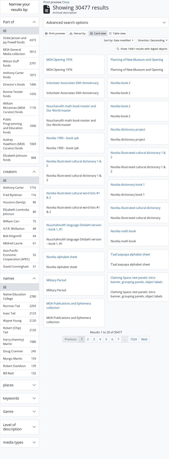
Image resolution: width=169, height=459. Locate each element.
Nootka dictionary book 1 (128, 185)
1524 (133, 339)
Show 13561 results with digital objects (142, 48)
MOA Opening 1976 (59, 60)
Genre (8, 411)
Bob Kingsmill (19, 237)
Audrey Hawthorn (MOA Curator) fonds (19, 144)
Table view (117, 33)
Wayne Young (19, 321)
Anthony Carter (19, 188)
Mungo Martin (19, 359)
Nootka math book (123, 231)
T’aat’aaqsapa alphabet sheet (130, 254)
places (8, 385)
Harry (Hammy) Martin (19, 342)
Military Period (56, 280)
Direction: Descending (151, 40)
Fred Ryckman (19, 196)
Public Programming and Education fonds (19, 125)
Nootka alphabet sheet (61, 257)
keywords (11, 398)
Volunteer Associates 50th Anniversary (72, 83)
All (4, 31)
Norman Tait (19, 307)
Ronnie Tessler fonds (19, 94)
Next (144, 339)
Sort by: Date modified (117, 40)
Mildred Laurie (19, 244)
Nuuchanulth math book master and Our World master (71, 108)
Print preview (55, 33)
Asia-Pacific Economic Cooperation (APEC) (19, 255)
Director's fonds (19, 85)
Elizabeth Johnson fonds (19, 158)
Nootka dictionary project (128, 129)
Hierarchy (77, 33)
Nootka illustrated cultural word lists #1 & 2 (73, 195)
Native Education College (19, 296)
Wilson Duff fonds (19, 63)
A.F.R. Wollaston (19, 229)
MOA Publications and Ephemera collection (68, 305)
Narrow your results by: (19, 7)
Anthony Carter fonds (19, 75)
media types (13, 442)
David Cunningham (19, 267)
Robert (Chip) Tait (19, 330)
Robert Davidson (19, 367)
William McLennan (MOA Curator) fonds (19, 108)
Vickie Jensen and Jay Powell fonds (19, 40)
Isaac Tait (19, 314)
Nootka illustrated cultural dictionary (135, 208)
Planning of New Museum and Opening (137, 60)
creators (10, 171)
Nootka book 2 (120, 83)
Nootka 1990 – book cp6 (62, 138)
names (8, 278)
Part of (8, 22)
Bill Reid (19, 374)
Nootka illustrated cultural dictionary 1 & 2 (138, 155)
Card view (98, 33)
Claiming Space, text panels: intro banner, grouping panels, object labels (136, 280)
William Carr (19, 222)
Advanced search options (67, 22)
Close (65, 2)
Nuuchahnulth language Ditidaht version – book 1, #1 (73, 227)
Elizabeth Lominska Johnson (19, 212)
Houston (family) (19, 203)
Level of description (12, 426)
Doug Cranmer (19, 352)
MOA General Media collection (19, 52)
